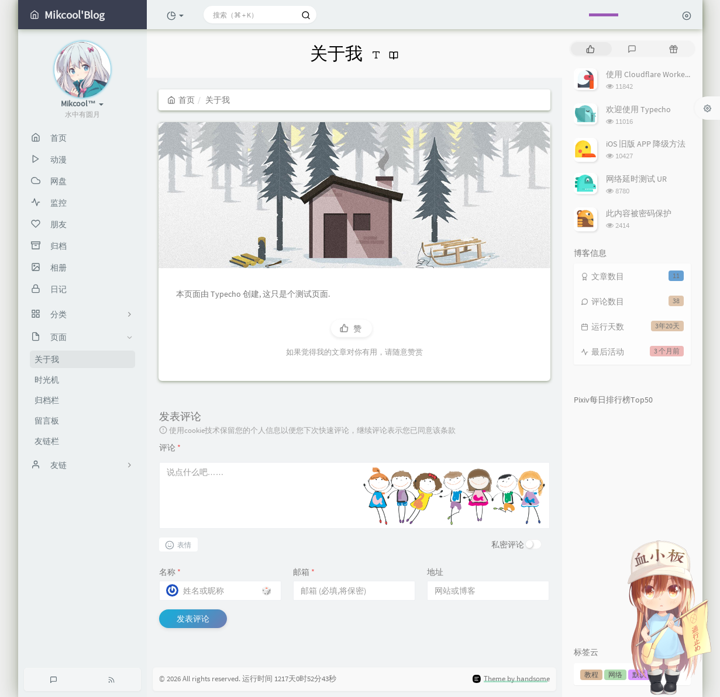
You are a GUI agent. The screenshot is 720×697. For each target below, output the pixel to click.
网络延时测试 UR (636, 179)
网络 (615, 674)
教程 (591, 674)
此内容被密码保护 (638, 213)
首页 (181, 100)
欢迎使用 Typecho (638, 109)
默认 (639, 674)
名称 (170, 572)
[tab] (590, 49)
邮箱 (304, 572)
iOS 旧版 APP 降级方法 (645, 143)
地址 (435, 572)
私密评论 (507, 544)
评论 (170, 447)
